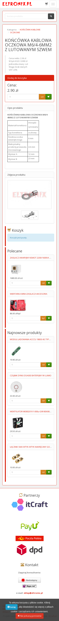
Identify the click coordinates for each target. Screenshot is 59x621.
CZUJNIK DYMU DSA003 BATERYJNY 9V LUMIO (30, 375)
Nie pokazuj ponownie (30, 617)
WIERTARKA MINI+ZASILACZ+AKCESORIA (28, 293)
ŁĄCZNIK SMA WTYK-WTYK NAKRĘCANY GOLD (31, 446)
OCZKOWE (15, 32)
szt (42, 96)
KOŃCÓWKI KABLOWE (30, 29)
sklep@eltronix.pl (33, 593)
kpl (43, 318)
